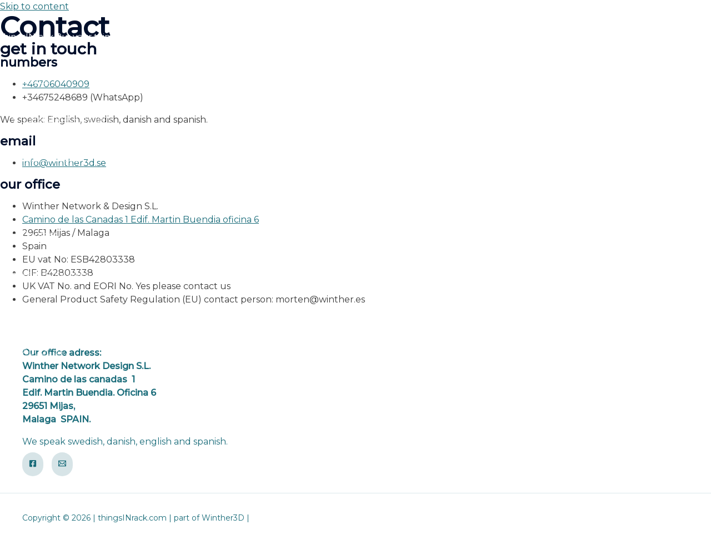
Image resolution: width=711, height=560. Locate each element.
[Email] (62, 464)
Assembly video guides (72, 274)
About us (42, 351)
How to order (52, 157)
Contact (40, 235)
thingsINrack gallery (67, 118)
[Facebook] (32, 464)
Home (35, 79)
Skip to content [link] (34, 6)
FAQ (31, 196)
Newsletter (47, 312)
